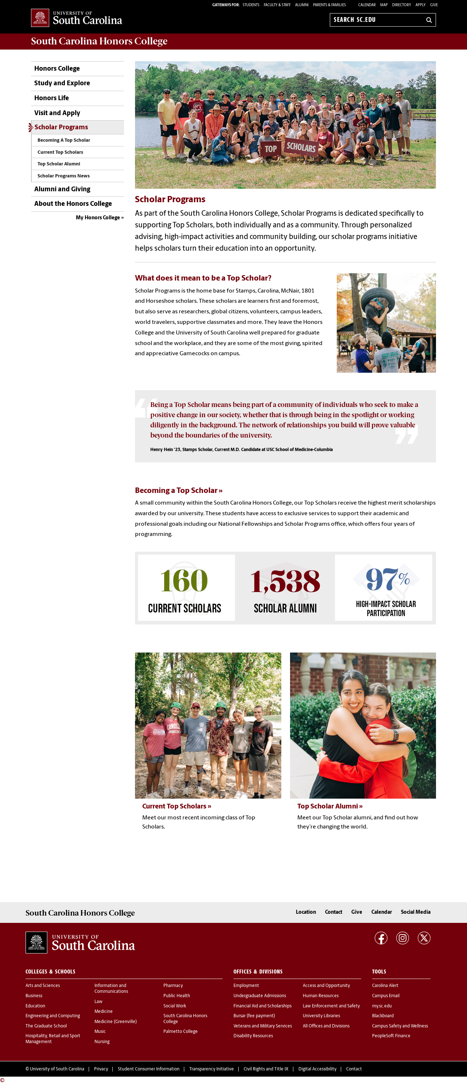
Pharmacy (173, 986)
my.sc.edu (382, 1006)
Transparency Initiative (211, 1069)
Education (35, 1006)
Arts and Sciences (43, 986)
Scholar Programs (61, 128)
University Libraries (321, 1016)
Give (434, 5)
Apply (421, 5)
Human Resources (321, 996)
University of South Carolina (57, 1069)
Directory (401, 5)
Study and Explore (62, 83)
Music (100, 1032)
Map (384, 5)
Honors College (57, 69)
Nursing (101, 1042)
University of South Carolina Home (76, 18)
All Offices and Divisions (326, 1026)
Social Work (174, 1006)
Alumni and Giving (62, 189)
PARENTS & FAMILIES (329, 5)
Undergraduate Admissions (260, 996)
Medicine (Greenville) (115, 1022)
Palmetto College (180, 1032)
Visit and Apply (57, 113)
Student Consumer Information (149, 1069)
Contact (333, 912)
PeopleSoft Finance (391, 1036)
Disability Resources (253, 1036)
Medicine (103, 1012)
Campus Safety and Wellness (400, 1026)
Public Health (176, 996)
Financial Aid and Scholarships (263, 1006)
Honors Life (51, 98)
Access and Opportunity (326, 986)
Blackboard (383, 1016)
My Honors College (98, 218)
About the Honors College (73, 204)
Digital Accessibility (317, 1069)
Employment (246, 986)
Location (306, 912)
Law (98, 1002)
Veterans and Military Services (263, 1026)
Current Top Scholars (60, 152)
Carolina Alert (385, 986)
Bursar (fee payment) (254, 1016)
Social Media (416, 912)
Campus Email (386, 996)
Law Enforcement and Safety (331, 1006)
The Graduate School (46, 1026)
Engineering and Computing (53, 1016)
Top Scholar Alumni (59, 164)
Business (34, 996)
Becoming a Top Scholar (176, 491)
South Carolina (99, 41)
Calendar (367, 5)
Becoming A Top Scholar (64, 140)
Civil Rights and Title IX (266, 1069)
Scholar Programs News (64, 176)
